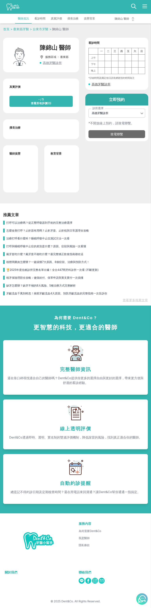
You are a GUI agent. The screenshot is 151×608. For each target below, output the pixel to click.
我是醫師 (84, 538)
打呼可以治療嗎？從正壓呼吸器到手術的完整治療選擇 (39, 222)
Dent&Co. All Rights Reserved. (80, 601)
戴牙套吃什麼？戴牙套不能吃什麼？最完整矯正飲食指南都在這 (44, 254)
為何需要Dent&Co (90, 531)
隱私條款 (84, 545)
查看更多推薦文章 (135, 300)
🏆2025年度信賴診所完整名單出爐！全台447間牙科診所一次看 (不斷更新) (52, 269)
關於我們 (11, 572)
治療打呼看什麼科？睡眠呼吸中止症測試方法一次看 (38, 238)
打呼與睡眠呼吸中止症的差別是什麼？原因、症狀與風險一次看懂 (46, 246)
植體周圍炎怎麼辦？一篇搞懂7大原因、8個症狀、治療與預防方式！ (47, 262)
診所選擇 (97, 108)
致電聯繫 (116, 134)
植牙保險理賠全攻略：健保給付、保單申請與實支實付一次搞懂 (44, 277)
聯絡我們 (85, 572)
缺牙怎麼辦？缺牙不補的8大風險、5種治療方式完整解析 (41, 285)
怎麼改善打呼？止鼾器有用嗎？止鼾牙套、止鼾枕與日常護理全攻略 (47, 230)
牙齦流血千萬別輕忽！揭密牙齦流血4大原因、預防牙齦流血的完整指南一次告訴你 (56, 293)
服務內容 (85, 524)
